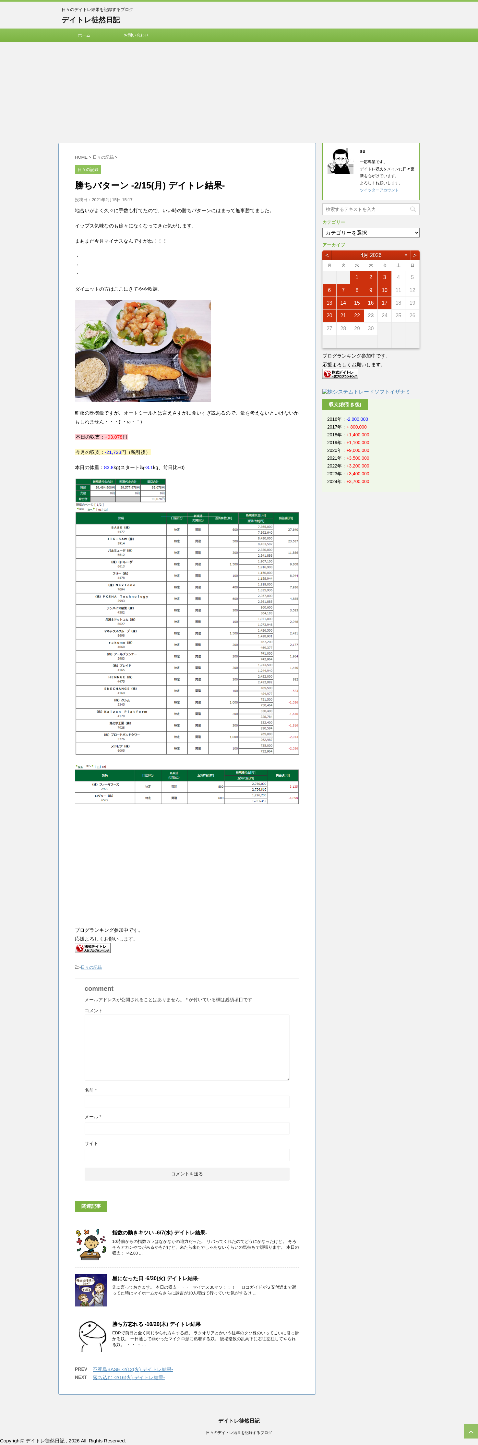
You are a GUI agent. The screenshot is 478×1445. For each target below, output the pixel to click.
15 (357, 303)
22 (357, 315)
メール (93, 1116)
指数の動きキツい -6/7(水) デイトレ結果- (159, 1232)
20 (329, 315)
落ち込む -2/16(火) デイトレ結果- (129, 1377)
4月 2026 (371, 255)
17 (385, 303)
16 (371, 303)
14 (343, 303)
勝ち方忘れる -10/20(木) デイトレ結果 (156, 1324)
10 (385, 290)
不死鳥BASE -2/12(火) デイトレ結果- (133, 1369)
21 (343, 315)
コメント (94, 1010)
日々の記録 (91, 967)
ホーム (84, 35)
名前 (91, 1090)
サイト (91, 1143)
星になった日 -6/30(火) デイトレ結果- (155, 1278)
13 (329, 303)
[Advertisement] (239, 90)
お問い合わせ (136, 35)
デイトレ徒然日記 (91, 20)
